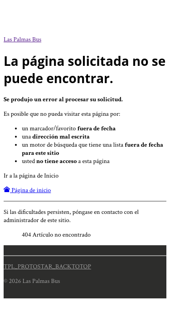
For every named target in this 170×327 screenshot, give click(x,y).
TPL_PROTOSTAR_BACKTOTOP (47, 267)
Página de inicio (27, 190)
